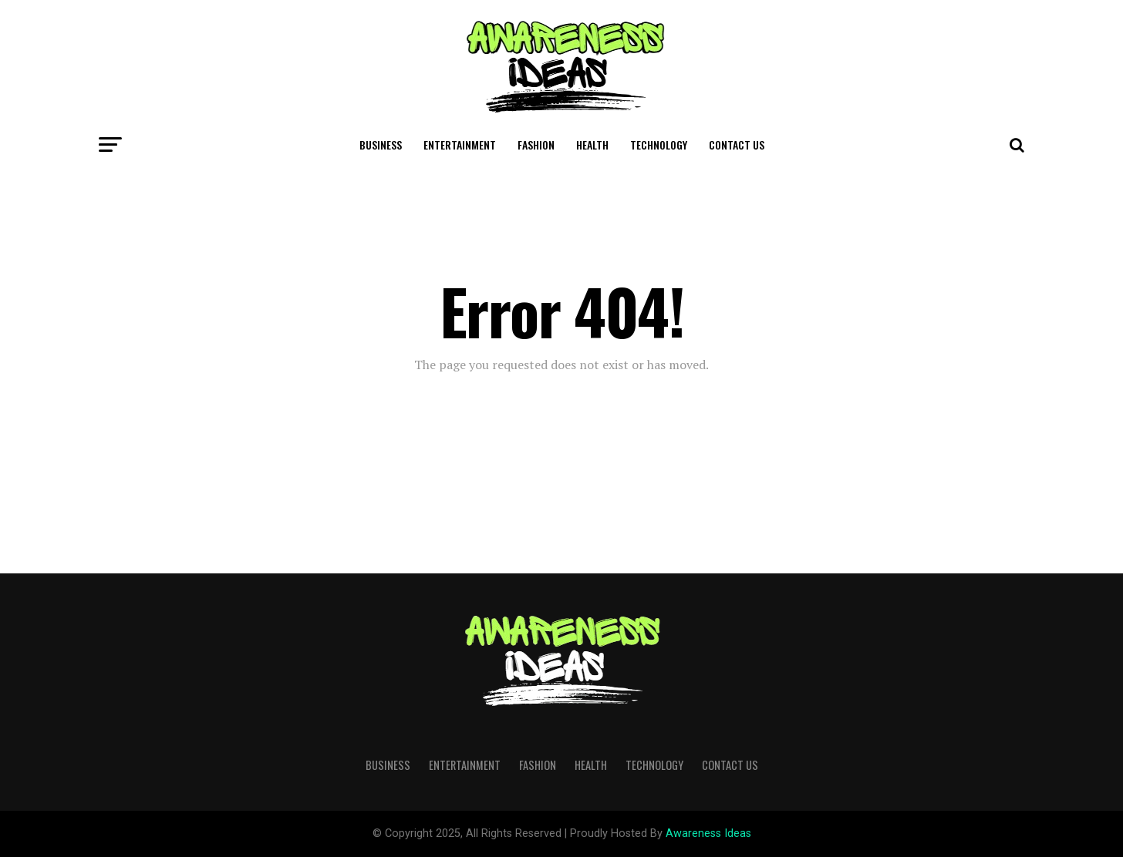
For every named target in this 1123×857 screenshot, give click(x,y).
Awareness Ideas (708, 833)
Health (592, 144)
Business (380, 144)
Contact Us (736, 144)
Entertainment (459, 144)
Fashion (536, 144)
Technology (658, 144)
